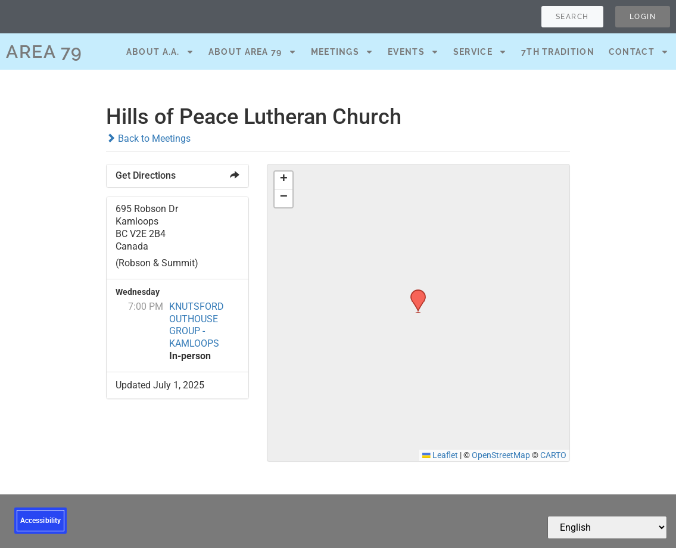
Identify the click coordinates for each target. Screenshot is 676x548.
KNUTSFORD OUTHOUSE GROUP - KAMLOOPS (196, 325)
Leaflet (440, 455)
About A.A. (160, 52)
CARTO (553, 455)
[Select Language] (607, 527)
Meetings (342, 52)
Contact (639, 52)
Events (413, 52)
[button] (414, 293)
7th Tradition (557, 52)
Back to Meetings (148, 138)
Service (480, 52)
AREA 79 (44, 51)
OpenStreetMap (501, 455)
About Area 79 (252, 52)
